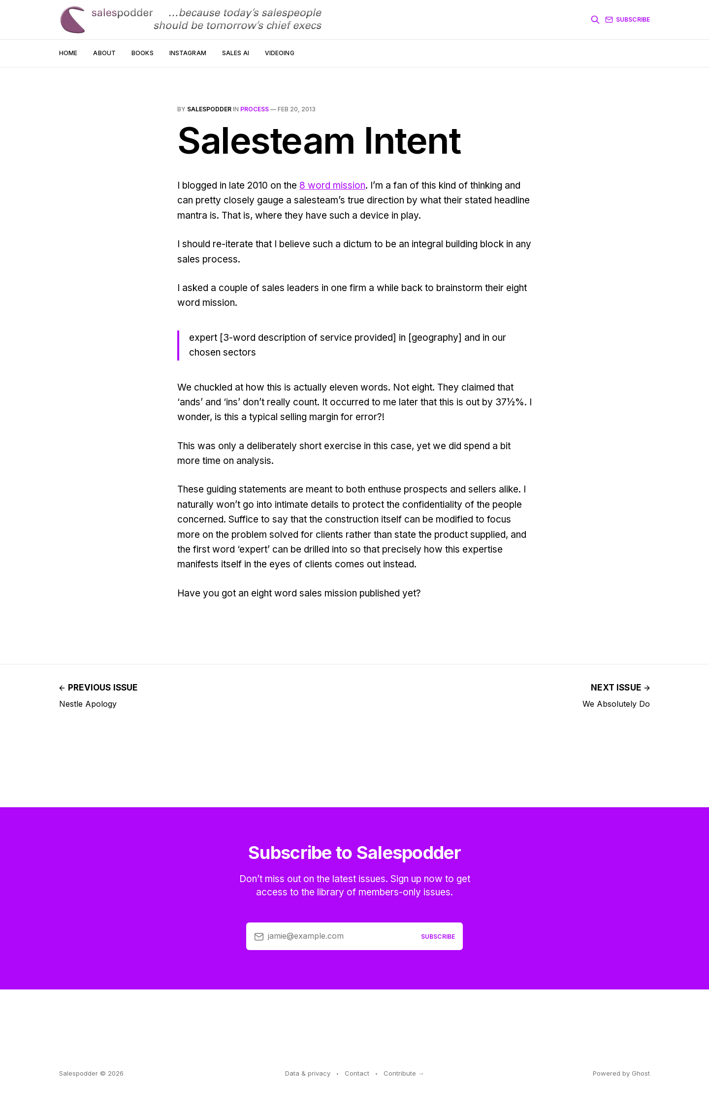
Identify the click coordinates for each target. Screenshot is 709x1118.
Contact (357, 1073)
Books (142, 53)
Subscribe (627, 20)
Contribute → (404, 1073)
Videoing (279, 53)
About (104, 53)
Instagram (187, 53)
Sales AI (235, 53)
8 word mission (332, 185)
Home (68, 53)
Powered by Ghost (621, 1073)
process (254, 109)
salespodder (209, 109)
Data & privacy (307, 1073)
